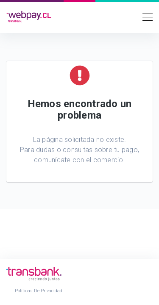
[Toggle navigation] (145, 16)
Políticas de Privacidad (38, 291)
